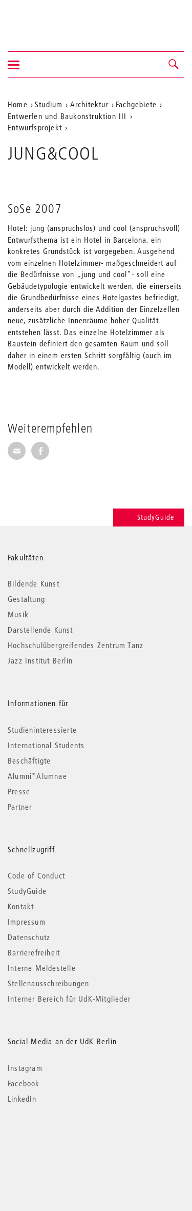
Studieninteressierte (42, 730)
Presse (19, 791)
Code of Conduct (36, 875)
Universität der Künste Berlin (48, 19)
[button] (174, 64)
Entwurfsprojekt (35, 127)
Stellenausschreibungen (48, 983)
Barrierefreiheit (34, 952)
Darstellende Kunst (40, 629)
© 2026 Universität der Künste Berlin (61, 1142)
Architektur (89, 104)
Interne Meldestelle (42, 968)
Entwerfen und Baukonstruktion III (67, 116)
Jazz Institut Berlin (40, 660)
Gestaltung (26, 599)
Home (18, 104)
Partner (20, 807)
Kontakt (21, 906)
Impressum (27, 921)
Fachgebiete (136, 104)
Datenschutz (29, 937)
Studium (48, 104)
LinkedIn (22, 1098)
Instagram (25, 1068)
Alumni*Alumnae (37, 776)
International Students (46, 745)
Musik (18, 614)
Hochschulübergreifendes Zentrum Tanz (75, 645)
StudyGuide (148, 517)
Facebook (24, 1083)
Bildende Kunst (33, 583)
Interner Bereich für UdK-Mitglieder (69, 998)
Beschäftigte (29, 760)
